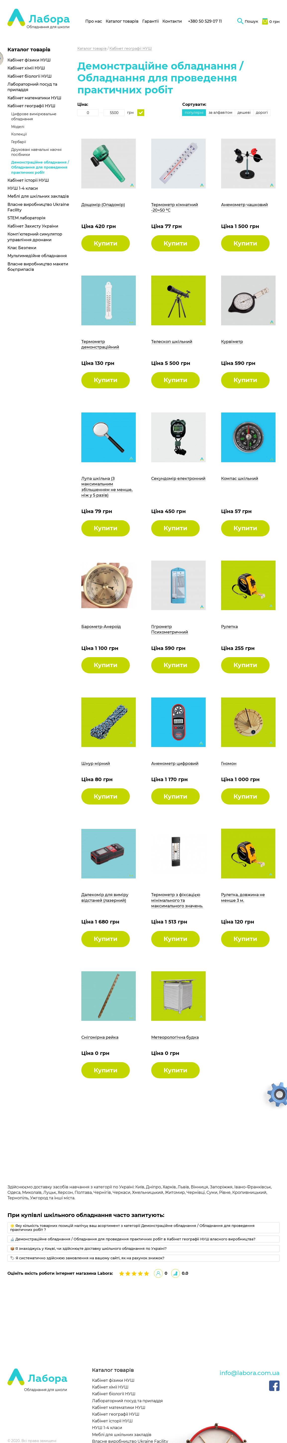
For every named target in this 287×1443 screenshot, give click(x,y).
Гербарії (18, 142)
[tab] (143, 1227)
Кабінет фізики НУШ (29, 60)
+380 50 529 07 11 (205, 21)
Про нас (93, 21)
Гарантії (150, 21)
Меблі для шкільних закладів (38, 196)
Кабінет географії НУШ (31, 106)
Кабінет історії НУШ (28, 180)
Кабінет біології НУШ (29, 76)
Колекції (19, 134)
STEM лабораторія (26, 218)
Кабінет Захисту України (32, 226)
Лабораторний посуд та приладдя (127, 1400)
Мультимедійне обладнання (37, 255)
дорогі (262, 112)
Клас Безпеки (21, 247)
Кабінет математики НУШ (34, 98)
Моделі (17, 126)
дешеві (244, 112)
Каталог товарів (122, 21)
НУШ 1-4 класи (22, 188)
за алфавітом (220, 112)
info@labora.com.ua (250, 1373)
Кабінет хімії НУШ (26, 68)
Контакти (172, 21)
